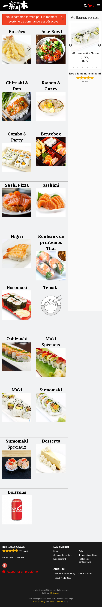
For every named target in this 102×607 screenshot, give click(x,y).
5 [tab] (92, 67)
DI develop (54, 593)
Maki (17, 389)
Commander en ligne (62, 555)
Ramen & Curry (51, 85)
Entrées (17, 31)
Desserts (51, 441)
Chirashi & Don (17, 85)
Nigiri (17, 236)
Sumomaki (51, 389)
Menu (55, 551)
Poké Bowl (51, 31)
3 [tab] (82, 67)
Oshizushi (16, 338)
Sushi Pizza (17, 185)
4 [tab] (87, 67)
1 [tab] (73, 67)
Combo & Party (17, 137)
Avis (81, 551)
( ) (91, 5)
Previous (70, 45)
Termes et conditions (88, 555)
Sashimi (51, 185)
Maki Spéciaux (51, 341)
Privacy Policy (39, 602)
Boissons (17, 492)
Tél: (62, 578)
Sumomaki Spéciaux (17, 444)
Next (99, 45)
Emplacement (59, 559)
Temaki (51, 287)
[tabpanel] (85, 45)
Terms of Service (56, 602)
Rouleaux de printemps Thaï (51, 242)
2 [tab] (77, 67)
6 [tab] (96, 67)
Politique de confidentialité (85, 560)
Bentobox (51, 134)
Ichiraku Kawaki (14, 547)
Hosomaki (17, 287)
